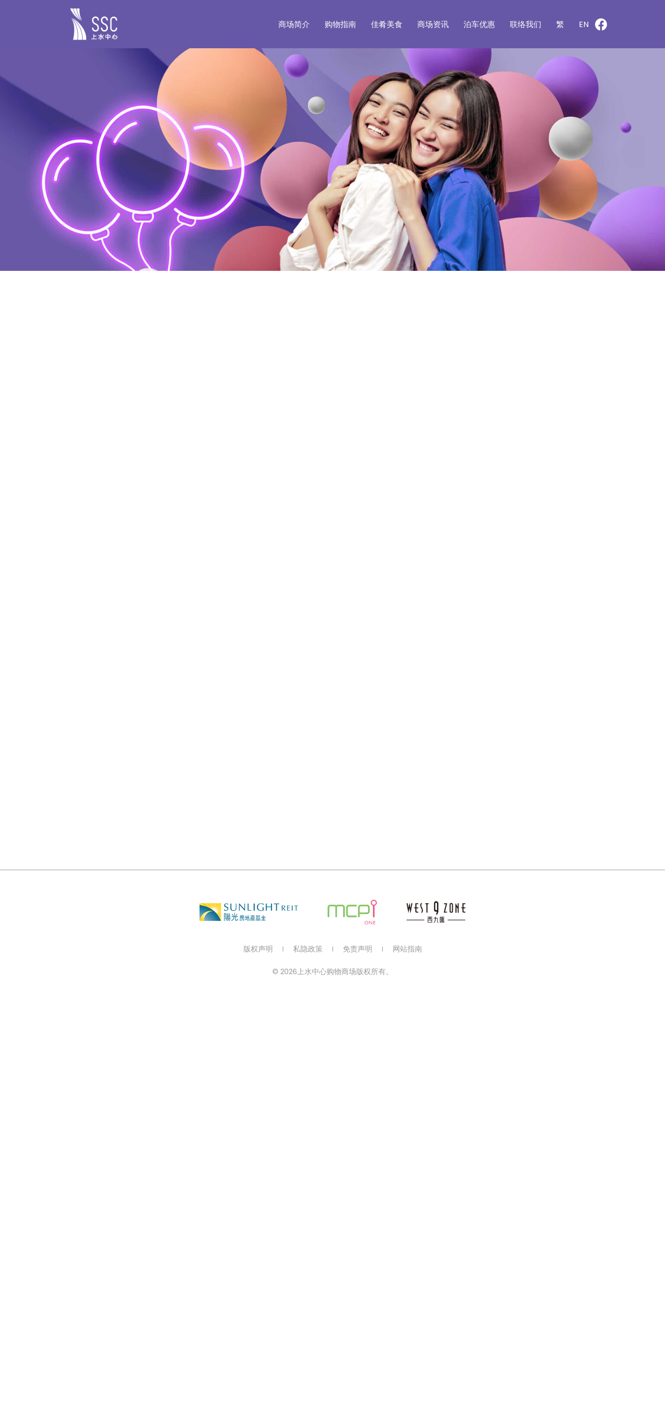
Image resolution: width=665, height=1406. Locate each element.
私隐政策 (308, 949)
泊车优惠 (479, 24)
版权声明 (258, 949)
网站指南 (407, 949)
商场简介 (294, 24)
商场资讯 (433, 24)
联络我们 (525, 24)
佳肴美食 (386, 24)
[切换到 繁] (560, 24)
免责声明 (357, 949)
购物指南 (340, 24)
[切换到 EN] (584, 24)
